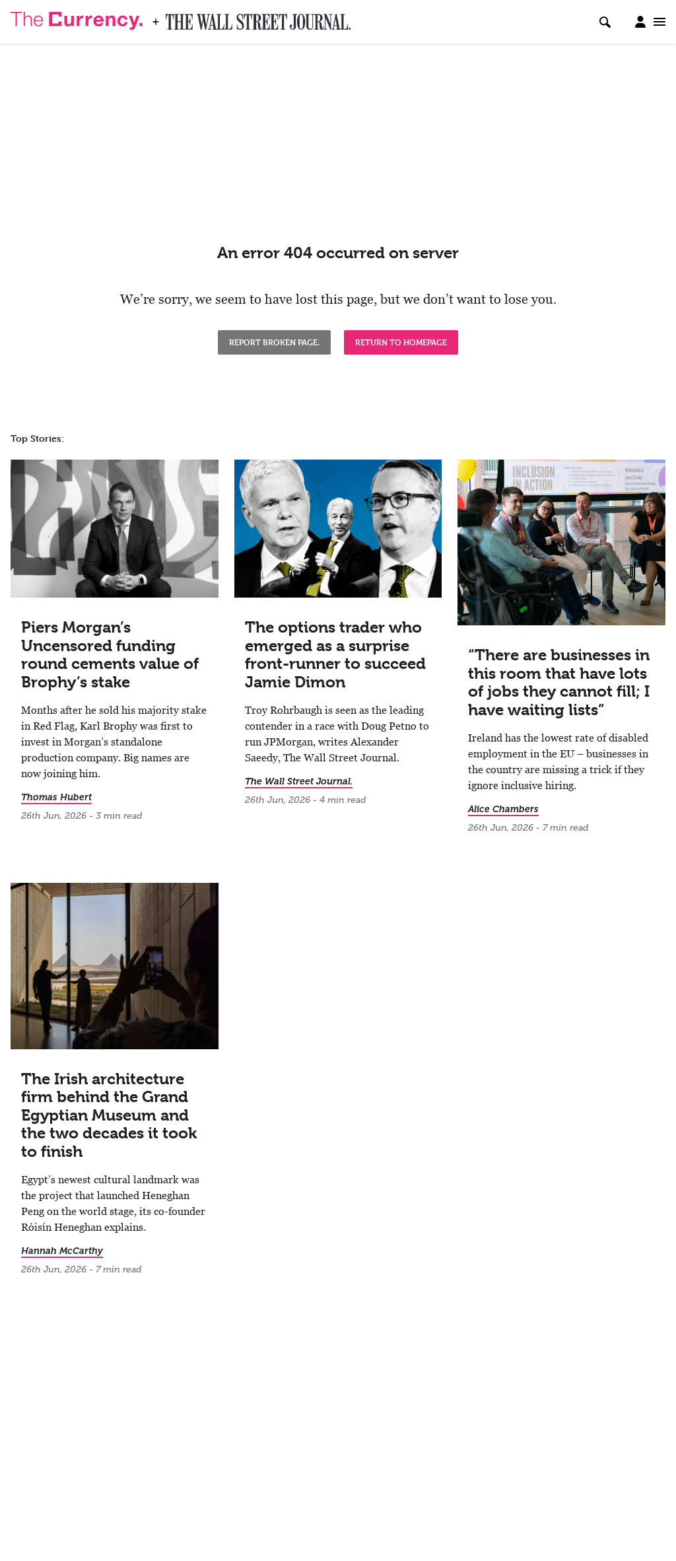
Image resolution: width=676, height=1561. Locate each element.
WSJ (177, 18)
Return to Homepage (401, 342)
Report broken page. (274, 342)
